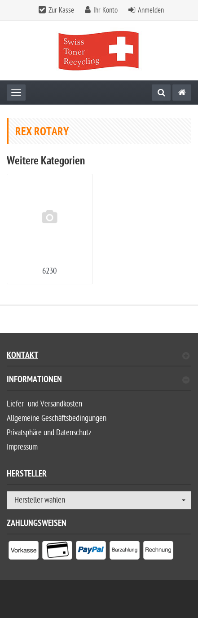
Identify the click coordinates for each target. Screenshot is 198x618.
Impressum (22, 447)
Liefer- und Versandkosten (44, 404)
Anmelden (151, 10)
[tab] (99, 383)
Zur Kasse (61, 10)
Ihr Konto (105, 10)
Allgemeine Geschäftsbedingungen (56, 418)
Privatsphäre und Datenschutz (49, 432)
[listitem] (23, 552)
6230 (49, 271)
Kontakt (98, 356)
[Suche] (161, 92)
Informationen (98, 380)
